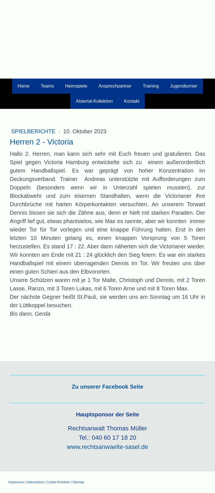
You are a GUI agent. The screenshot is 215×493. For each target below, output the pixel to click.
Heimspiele (76, 86)
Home (24, 86)
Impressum (16, 482)
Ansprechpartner (115, 86)
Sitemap (78, 482)
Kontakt (131, 101)
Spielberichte (34, 131)
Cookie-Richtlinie (58, 482)
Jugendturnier (183, 86)
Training (151, 86)
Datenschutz (35, 482)
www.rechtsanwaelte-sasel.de (107, 446)
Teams (47, 86)
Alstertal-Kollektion (94, 101)
